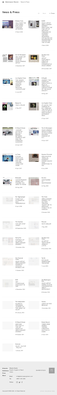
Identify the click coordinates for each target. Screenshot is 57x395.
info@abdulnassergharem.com (24, 376)
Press (52, 13)
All (39, 13)
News (44, 13)
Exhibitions (5, 370)
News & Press (25, 2)
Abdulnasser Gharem (12, 2)
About (4, 375)
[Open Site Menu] (3, 2)
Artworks (5, 368)
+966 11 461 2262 (20, 378)
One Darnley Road (50, 391)
